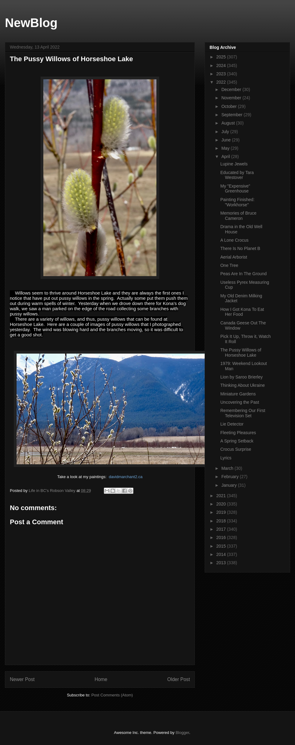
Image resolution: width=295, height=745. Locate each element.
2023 (221, 73)
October (229, 106)
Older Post (178, 679)
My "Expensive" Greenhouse (235, 189)
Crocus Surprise (235, 449)
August (228, 123)
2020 (221, 503)
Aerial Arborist (233, 257)
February (230, 476)
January (229, 485)
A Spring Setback (236, 440)
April (226, 156)
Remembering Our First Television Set (242, 413)
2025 (221, 56)
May (225, 148)
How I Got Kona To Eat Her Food (242, 312)
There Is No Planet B (240, 248)
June (226, 139)
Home (101, 679)
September (232, 114)
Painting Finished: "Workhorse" (237, 202)
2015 (221, 546)
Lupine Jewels (234, 163)
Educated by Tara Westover (237, 175)
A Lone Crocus (234, 240)
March (227, 468)
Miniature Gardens (238, 393)
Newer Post (22, 679)
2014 (221, 554)
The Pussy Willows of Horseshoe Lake (240, 352)
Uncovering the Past (239, 402)
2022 (221, 82)
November (231, 97)
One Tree (229, 265)
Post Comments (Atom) (112, 695)
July (225, 131)
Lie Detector (231, 424)
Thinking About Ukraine (242, 385)
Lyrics (225, 457)
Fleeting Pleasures (238, 432)
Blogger (182, 732)
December (231, 89)
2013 (221, 562)
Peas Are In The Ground (243, 273)
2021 (221, 495)
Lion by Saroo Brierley (241, 376)
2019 (221, 512)
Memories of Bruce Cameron (238, 216)
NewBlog (31, 23)
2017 (221, 529)
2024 (221, 65)
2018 (221, 520)
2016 (221, 537)
